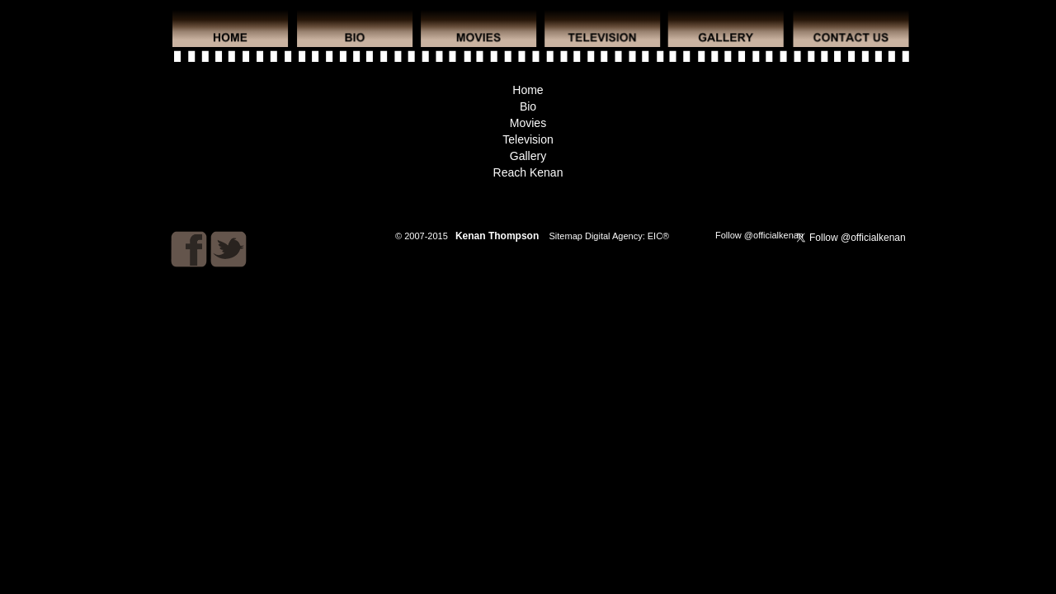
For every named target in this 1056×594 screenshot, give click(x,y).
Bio (528, 106)
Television (527, 139)
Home (527, 90)
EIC (655, 236)
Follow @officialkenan (759, 235)
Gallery (528, 156)
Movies (528, 123)
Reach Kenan (528, 172)
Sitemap (565, 236)
